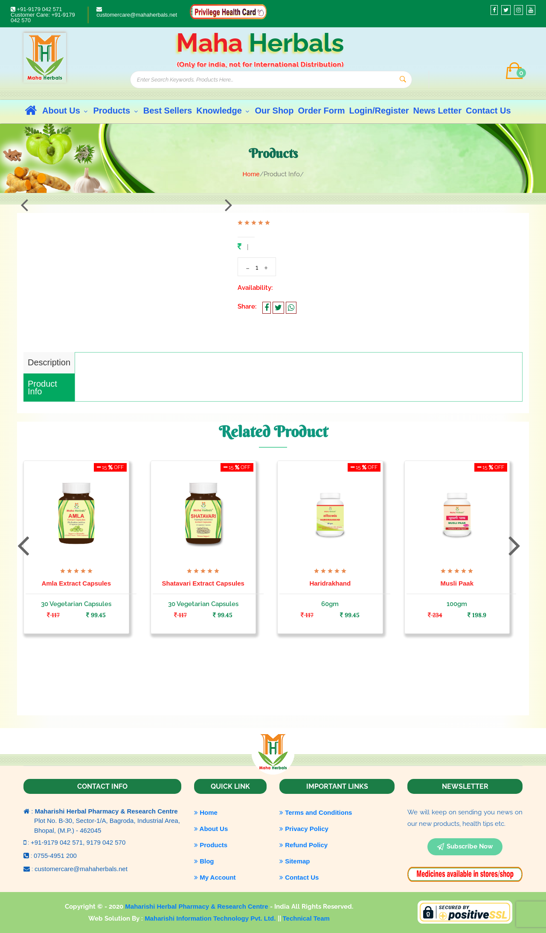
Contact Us (488, 110)
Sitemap (294, 861)
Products (116, 110)
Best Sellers (167, 110)
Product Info (42, 387)
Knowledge (223, 110)
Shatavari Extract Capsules (203, 583)
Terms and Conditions (315, 812)
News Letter (437, 110)
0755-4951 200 (55, 855)
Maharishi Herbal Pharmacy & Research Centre (197, 906)
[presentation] (24, 205)
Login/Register (379, 110)
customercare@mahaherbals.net (136, 12)
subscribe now (465, 847)
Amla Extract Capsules (76, 583)
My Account (215, 877)
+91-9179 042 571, (59, 842)
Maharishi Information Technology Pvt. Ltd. (211, 918)
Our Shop (274, 110)
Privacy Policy (303, 828)
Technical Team (306, 918)
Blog (204, 861)
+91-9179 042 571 (36, 9)
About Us (65, 110)
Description (49, 362)
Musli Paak (456, 583)
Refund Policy (303, 844)
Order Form (321, 110)
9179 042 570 (106, 842)
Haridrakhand (330, 583)
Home (250, 174)
